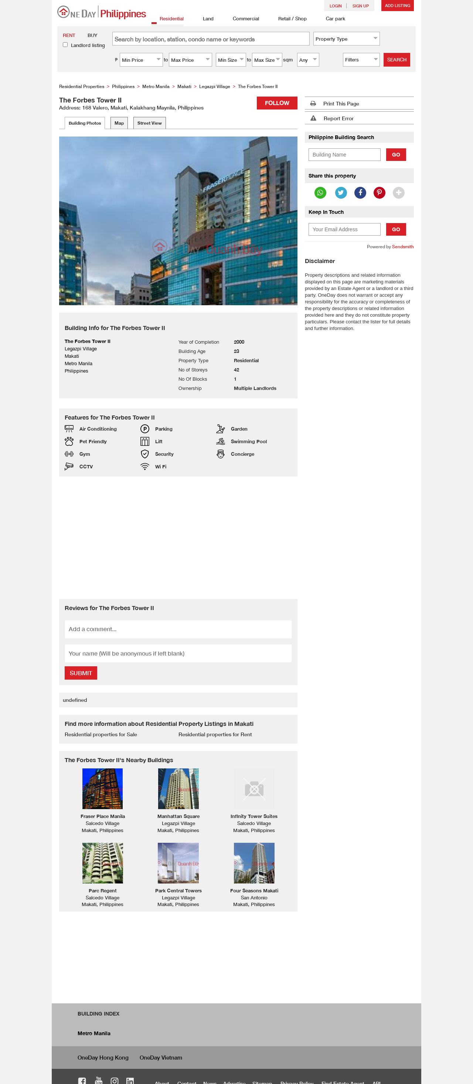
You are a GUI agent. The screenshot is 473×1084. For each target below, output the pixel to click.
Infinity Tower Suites (254, 816)
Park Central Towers (178, 890)
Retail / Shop (288, 19)
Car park (331, 19)
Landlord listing (88, 45)
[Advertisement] (178, 537)
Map (119, 123)
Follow (277, 102)
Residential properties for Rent (215, 734)
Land (204, 19)
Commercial (242, 19)
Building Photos (85, 123)
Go (396, 154)
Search (396, 60)
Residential (168, 19)
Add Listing (397, 5)
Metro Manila (94, 1033)
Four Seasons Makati (254, 890)
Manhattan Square (178, 816)
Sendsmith (403, 246)
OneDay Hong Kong (103, 1057)
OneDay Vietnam (161, 1057)
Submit (81, 672)
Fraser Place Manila (103, 816)
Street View (149, 123)
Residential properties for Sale (101, 734)
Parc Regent (103, 890)
